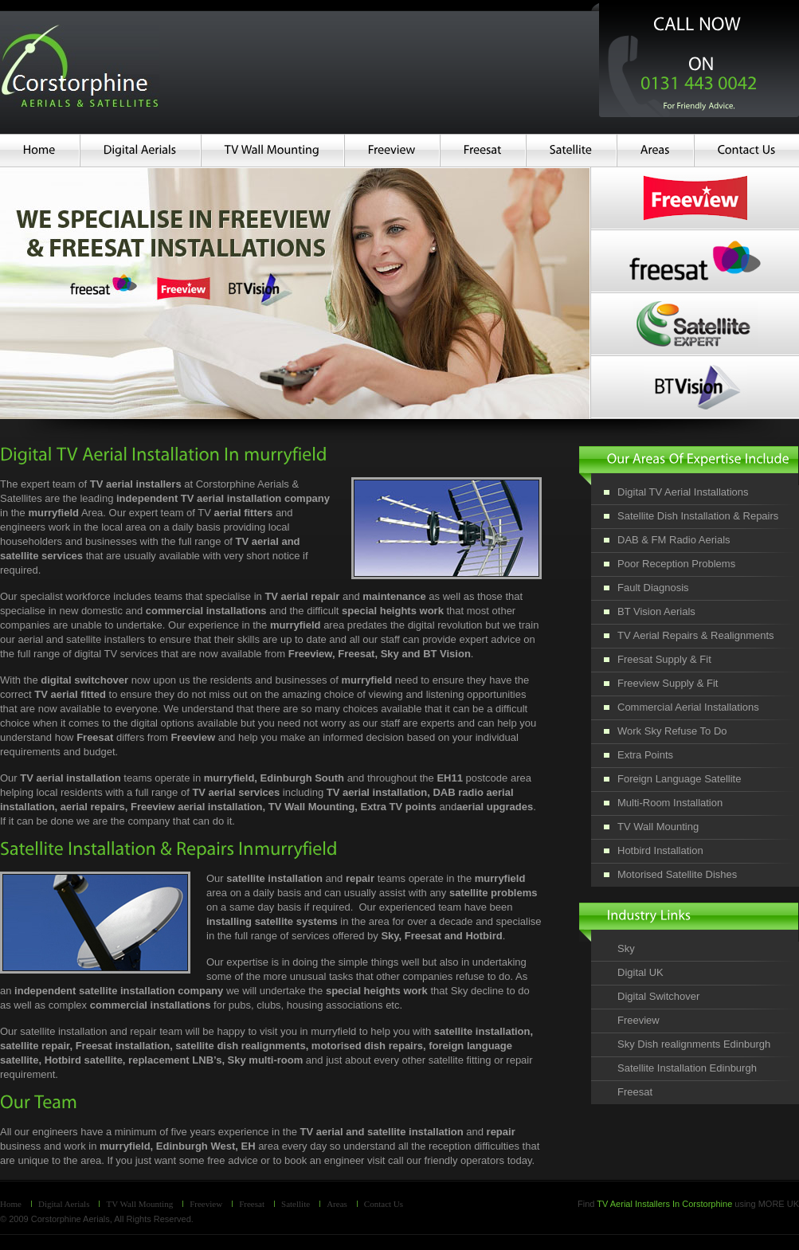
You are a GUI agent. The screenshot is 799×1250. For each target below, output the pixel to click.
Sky (626, 948)
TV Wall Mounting (139, 1204)
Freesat (634, 1092)
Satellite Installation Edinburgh (687, 1068)
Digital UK (640, 972)
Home (11, 1204)
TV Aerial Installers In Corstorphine (664, 1204)
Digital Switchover (658, 996)
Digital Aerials (63, 1204)
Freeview (638, 1020)
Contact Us (383, 1204)
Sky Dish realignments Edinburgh (693, 1044)
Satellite (295, 1204)
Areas (337, 1204)
